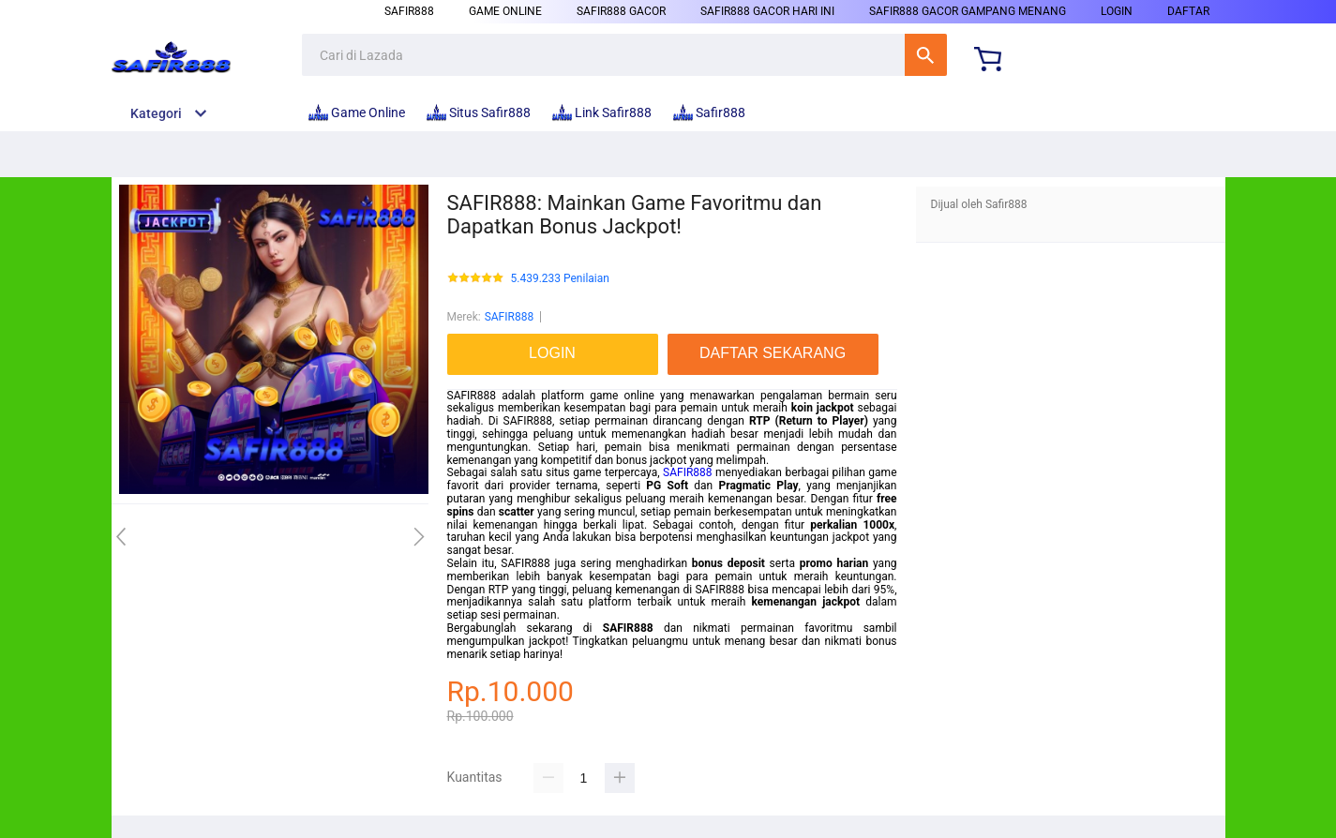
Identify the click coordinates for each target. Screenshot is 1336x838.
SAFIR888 (509, 316)
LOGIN (1117, 11)
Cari (926, 55)
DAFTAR (1188, 11)
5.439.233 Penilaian (560, 279)
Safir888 (409, 11)
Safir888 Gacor (621, 11)
